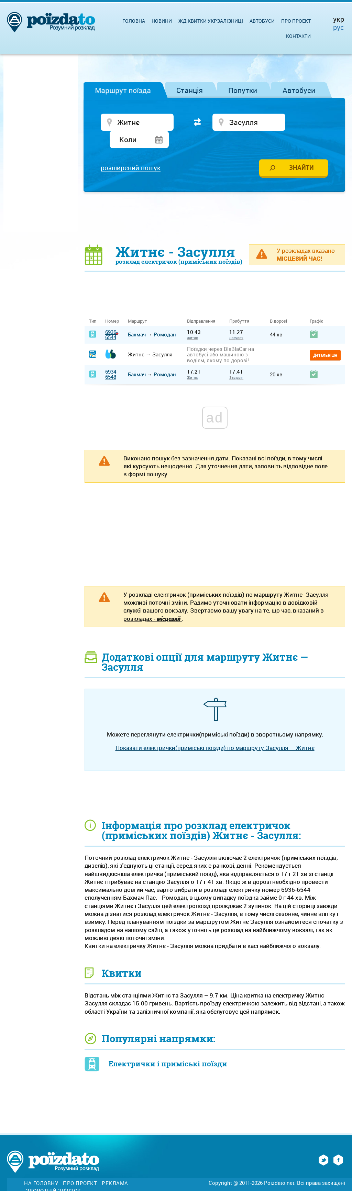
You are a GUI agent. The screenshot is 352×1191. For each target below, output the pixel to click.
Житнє (192, 322)
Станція (189, 90)
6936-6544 (111, 319)
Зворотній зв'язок (53, 1175)
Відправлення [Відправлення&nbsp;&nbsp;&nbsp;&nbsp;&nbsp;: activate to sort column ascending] (203, 306)
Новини (162, 21)
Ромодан (165, 318)
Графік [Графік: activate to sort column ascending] (316, 306)
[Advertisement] (215, 201)
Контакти (298, 36)
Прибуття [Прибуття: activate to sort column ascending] (239, 306)
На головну (41, 1167)
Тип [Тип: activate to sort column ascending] (92, 306)
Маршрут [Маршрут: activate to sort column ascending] (137, 306)
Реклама (115, 1167)
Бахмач (137, 318)
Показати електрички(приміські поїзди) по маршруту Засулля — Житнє (215, 732)
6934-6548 (111, 358)
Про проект (296, 21)
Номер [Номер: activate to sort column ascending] (112, 306)
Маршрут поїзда (123, 90)
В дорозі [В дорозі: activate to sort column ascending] (278, 306)
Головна (133, 21)
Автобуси (299, 90)
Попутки (242, 90)
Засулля (236, 322)
